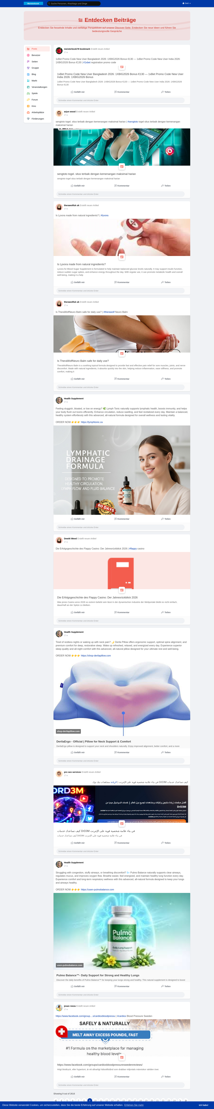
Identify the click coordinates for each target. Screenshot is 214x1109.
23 (169, 1100)
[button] (74, 3)
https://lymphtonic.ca (92, 422)
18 (140, 1100)
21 (157, 1100)
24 (174, 1100)
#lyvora (104, 215)
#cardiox (121, 1016)
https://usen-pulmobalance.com (97, 889)
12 (107, 1100)
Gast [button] (187, 3)
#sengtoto (133, 121)
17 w (66, 52)
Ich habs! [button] (203, 1105)
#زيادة (114, 782)
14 (118, 1100)
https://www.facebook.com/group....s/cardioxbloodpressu (85, 1016)
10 (95, 1100)
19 (146, 1100)
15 (123, 1100)
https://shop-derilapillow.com (96, 655)
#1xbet (86, 62)
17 (135, 1100)
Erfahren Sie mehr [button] (134, 1105)
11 (101, 1100)
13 (112, 1100)
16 (129, 1100)
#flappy (133, 548)
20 (152, 1100)
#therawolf (109, 312)
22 (163, 1100)
